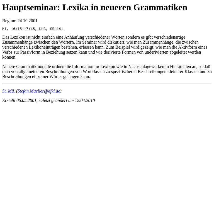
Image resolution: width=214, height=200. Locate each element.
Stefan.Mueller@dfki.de (39, 91)
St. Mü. (8, 91)
